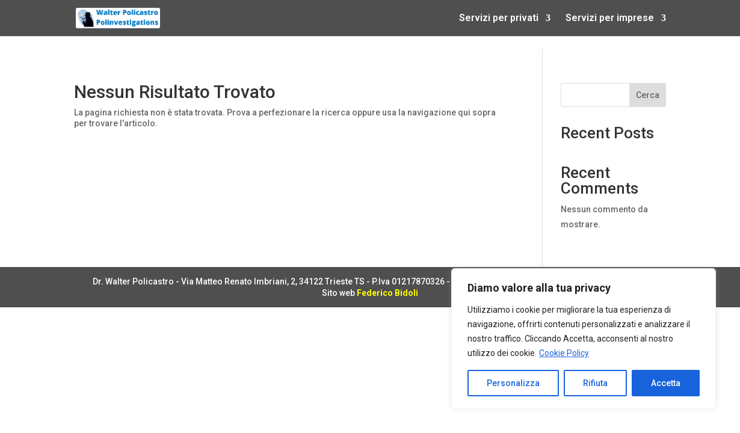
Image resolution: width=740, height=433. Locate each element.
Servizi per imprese (610, 18)
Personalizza (513, 383)
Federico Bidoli (387, 293)
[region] (583, 338)
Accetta (665, 383)
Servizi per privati (498, 18)
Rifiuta (595, 383)
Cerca (647, 95)
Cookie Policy (564, 353)
